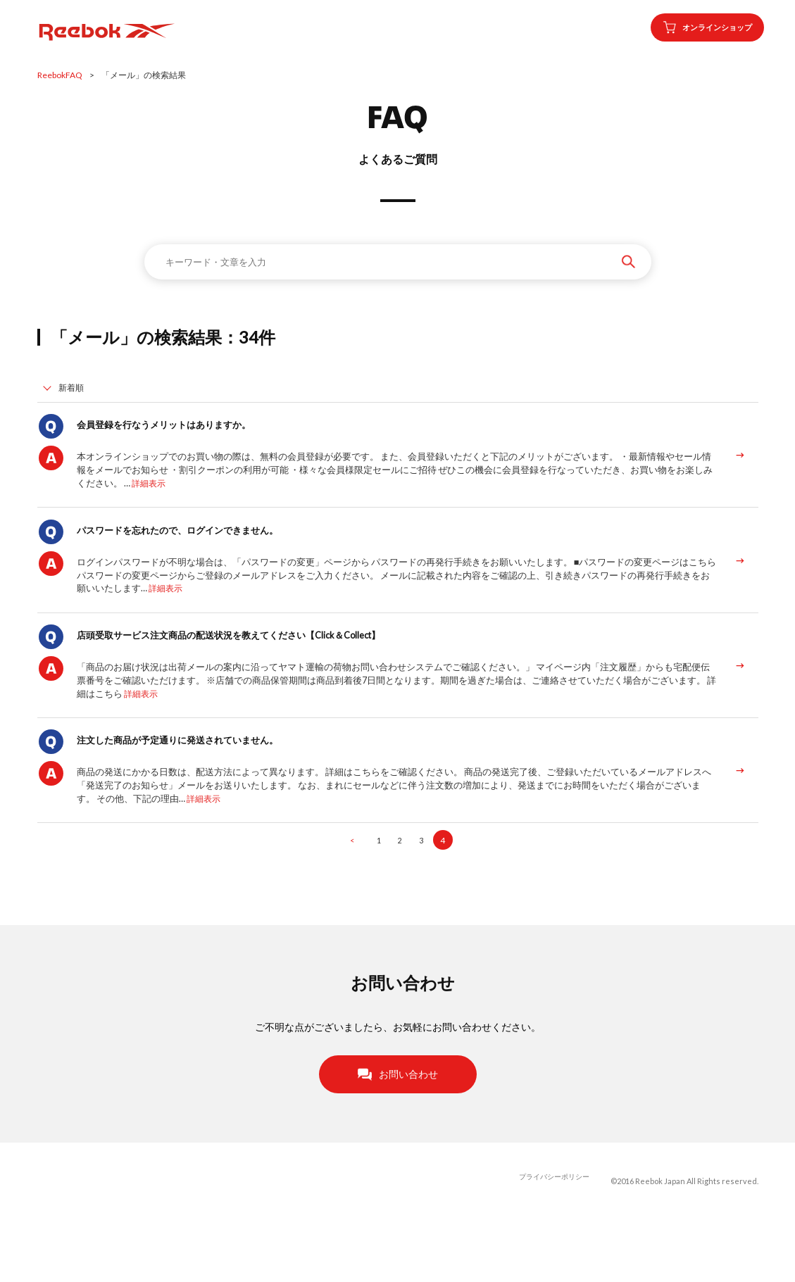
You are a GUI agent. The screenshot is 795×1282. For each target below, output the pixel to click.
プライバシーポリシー (550, 1243)
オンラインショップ (695, 27)
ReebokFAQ (59, 75)
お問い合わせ (398, 1136)
